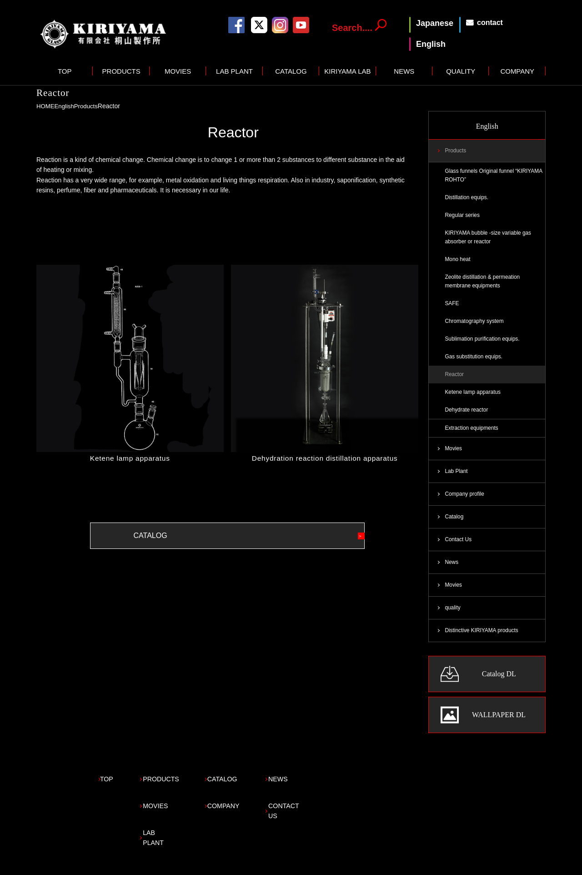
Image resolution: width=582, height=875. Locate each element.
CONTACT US (330, 810)
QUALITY (460, 71)
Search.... (352, 28)
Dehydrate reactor (468, 418)
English (65, 106)
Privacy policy (55, 864)
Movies (454, 458)
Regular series (463, 217)
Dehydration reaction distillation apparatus (324, 458)
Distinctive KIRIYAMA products (483, 644)
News (452, 574)
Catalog (454, 528)
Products (88, 106)
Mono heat (458, 263)
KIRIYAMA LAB (347, 71)
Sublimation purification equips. (484, 345)
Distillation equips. (468, 199)
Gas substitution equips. (475, 363)
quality (453, 621)
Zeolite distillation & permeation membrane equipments (484, 286)
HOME (45, 106)
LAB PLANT (234, 71)
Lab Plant (457, 481)
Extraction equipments (473, 437)
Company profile (466, 504)
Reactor (455, 382)
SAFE (452, 309)
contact (490, 22)
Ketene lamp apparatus (130, 458)
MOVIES (178, 71)
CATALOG (290, 71)
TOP (65, 71)
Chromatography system (476, 327)
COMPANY (517, 71)
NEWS (404, 71)
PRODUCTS (121, 71)
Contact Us (459, 551)
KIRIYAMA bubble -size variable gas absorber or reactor (490, 240)
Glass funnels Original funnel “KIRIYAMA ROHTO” (481, 176)
